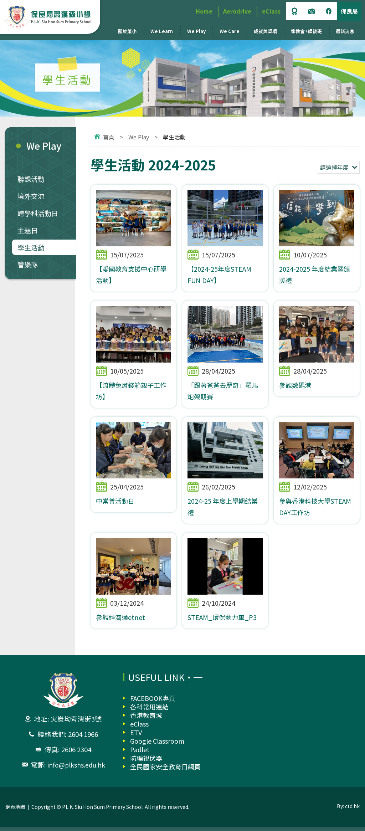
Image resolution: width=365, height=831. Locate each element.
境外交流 (31, 196)
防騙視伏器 (146, 761)
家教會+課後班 (306, 31)
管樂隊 (27, 264)
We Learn (161, 31)
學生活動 (31, 247)
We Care (230, 31)
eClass (271, 11)
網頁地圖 (15, 810)
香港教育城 (146, 719)
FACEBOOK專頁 (152, 702)
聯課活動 (31, 179)
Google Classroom (157, 744)
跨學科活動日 (37, 213)
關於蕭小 (127, 31)
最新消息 (345, 31)
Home (204, 11)
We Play (196, 31)
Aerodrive (237, 11)
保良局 (349, 11)
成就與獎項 (265, 31)
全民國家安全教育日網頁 (165, 770)
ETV (136, 736)
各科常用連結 (149, 710)
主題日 (27, 230)
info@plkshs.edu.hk (76, 768)
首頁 (108, 137)
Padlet (140, 753)
